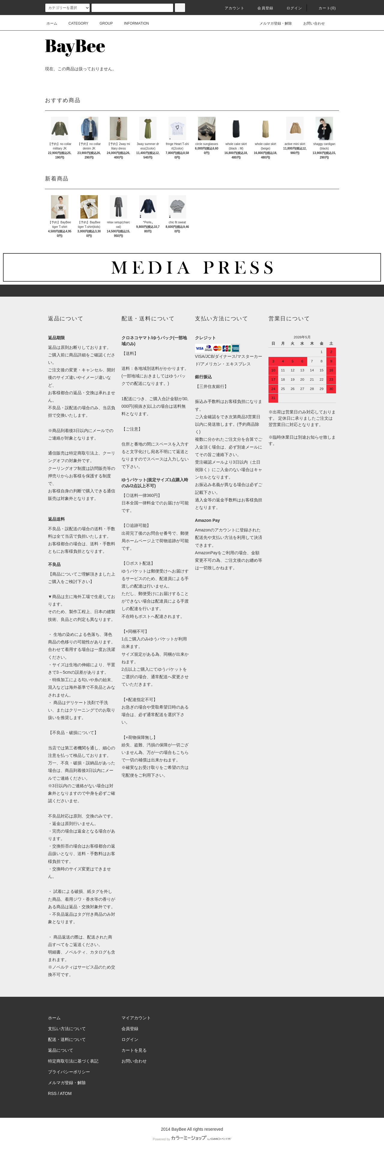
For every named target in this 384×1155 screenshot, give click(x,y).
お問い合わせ (310, 23)
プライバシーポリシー (69, 1071)
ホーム (51, 23)
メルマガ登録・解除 (272, 23)
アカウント (231, 8)
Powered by (192, 1139)
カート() (323, 8)
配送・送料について (67, 1039)
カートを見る (134, 1050)
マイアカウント (136, 1017)
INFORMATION (133, 23)
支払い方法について (67, 1028)
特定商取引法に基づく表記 (73, 1061)
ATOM (66, 1093)
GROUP (102, 23)
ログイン (290, 8)
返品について (60, 1050)
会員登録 (261, 8)
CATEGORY (74, 23)
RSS (52, 1093)
